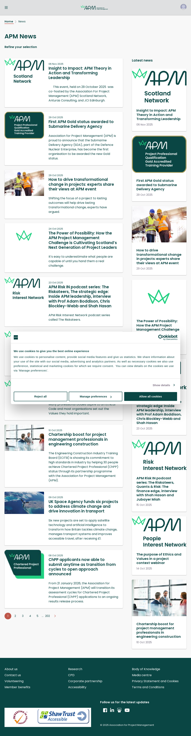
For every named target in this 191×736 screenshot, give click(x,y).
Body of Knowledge (146, 669)
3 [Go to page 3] (23, 616)
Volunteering (14, 681)
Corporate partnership (85, 681)
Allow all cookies (150, 396)
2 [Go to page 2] (15, 616)
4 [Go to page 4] (30, 616)
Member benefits (17, 687)
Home (9, 21)
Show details (161, 385)
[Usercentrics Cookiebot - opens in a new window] (161, 337)
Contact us (13, 675)
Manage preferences (96, 396)
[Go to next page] (55, 616)
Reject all (40, 396)
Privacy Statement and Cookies (155, 681)
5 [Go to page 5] (37, 616)
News (22, 21)
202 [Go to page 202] (47, 616)
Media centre (142, 675)
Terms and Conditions (148, 687)
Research (75, 669)
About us (11, 669)
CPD (71, 675)
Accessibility (77, 687)
